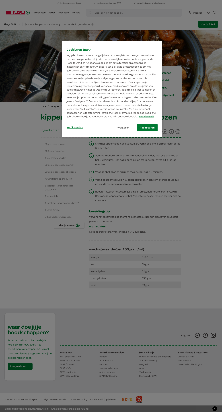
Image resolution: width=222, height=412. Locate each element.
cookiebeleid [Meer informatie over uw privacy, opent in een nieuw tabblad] (146, 116)
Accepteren (147, 127)
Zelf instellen (75, 127)
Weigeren (123, 127)
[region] (112, 89)
